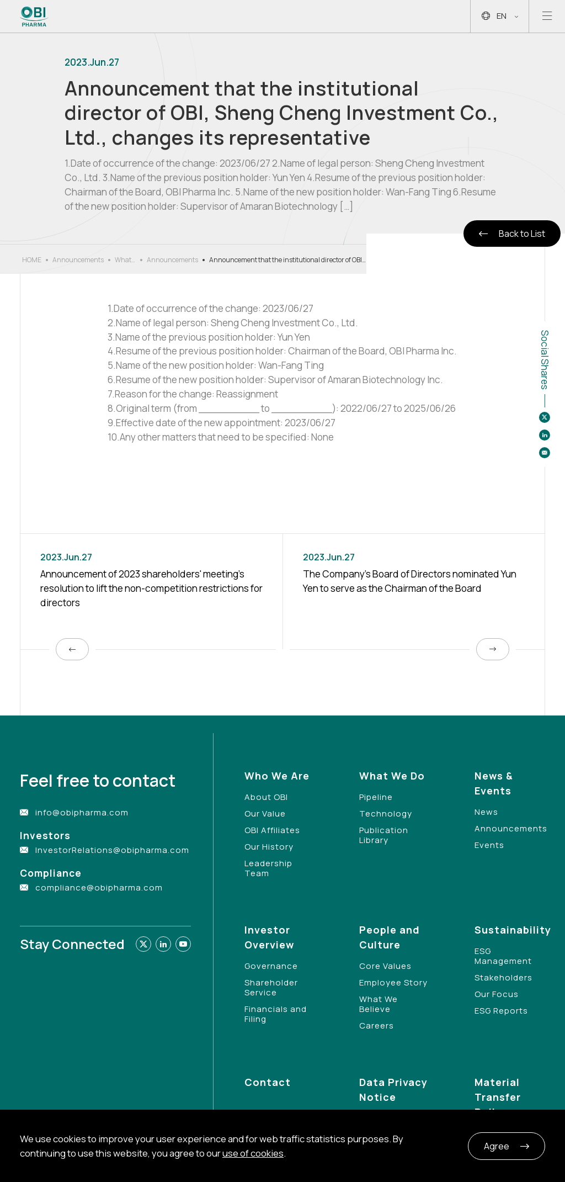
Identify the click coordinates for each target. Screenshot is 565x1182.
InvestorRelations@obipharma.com (112, 850)
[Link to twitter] (143, 944)
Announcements (78, 259)
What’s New (125, 260)
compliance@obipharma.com (99, 887)
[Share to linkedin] (544, 435)
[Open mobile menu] (547, 16)
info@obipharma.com (82, 812)
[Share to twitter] (544, 417)
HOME (31, 259)
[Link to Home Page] (34, 16)
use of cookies (253, 1153)
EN (500, 16)
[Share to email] (544, 452)
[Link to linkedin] (163, 944)
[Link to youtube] (183, 944)
